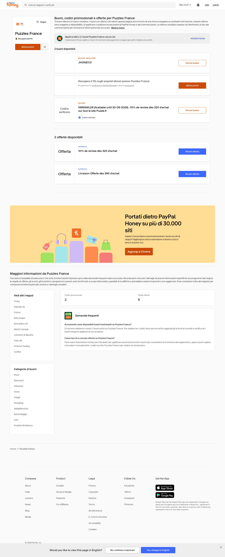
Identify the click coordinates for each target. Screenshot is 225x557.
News (28, 504)
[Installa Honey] (198, 38)
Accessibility (95, 523)
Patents (92, 498)
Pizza (16, 374)
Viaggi (17, 397)
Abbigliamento (21, 408)
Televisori (18, 386)
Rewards (60, 498)
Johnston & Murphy (23, 335)
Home (13, 448)
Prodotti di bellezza (23, 425)
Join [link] (207, 4)
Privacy (92, 485)
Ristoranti (19, 380)
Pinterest (128, 504)
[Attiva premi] (27, 47)
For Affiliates (62, 504)
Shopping (18, 403)
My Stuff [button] (185, 5)
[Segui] (41, 22)
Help (27, 492)
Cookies (93, 529)
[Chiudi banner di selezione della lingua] (221, 547)
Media (28, 516)
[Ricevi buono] (192, 63)
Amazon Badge (63, 492)
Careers (29, 498)
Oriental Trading (22, 346)
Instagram (129, 498)
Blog (27, 510)
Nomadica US (21, 323)
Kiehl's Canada (21, 329)
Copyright (93, 492)
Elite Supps (19, 318)
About (28, 485)
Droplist (60, 485)
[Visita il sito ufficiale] (45, 47)
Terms (92, 504)
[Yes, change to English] (158, 550)
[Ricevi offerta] (192, 151)
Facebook (129, 485)
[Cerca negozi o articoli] (99, 5)
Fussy (17, 301)
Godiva (17, 351)
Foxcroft (18, 340)
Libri (16, 419)
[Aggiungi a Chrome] (139, 251)
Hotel (16, 391)
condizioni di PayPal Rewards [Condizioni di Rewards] (104, 85)
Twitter (127, 492)
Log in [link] (216, 4)
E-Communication (98, 516)
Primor (17, 312)
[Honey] (12, 5)
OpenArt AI (19, 306)
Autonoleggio (20, 414)
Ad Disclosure (95, 510)
